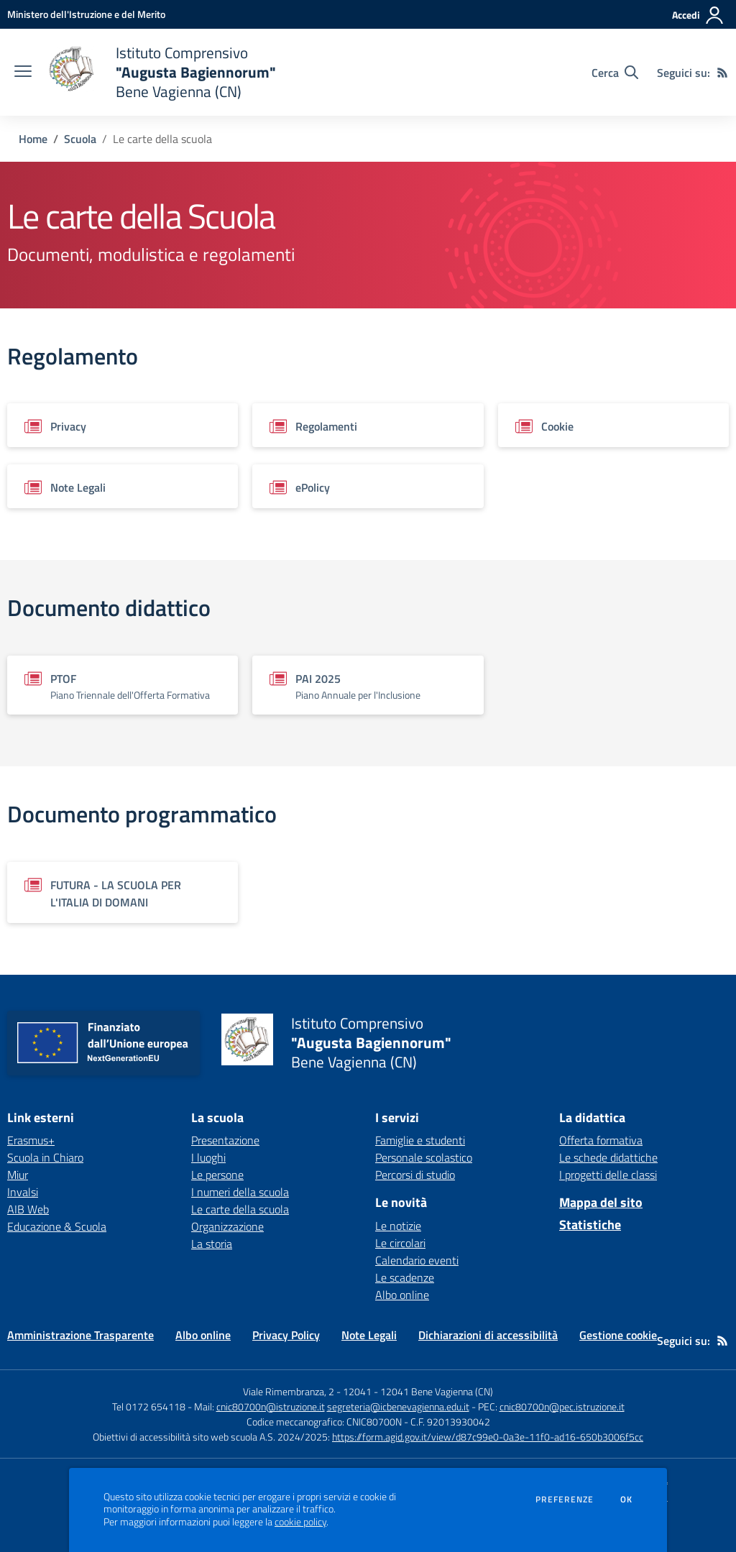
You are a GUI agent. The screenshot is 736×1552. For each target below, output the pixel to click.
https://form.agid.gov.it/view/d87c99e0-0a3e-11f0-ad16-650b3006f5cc (487, 1436)
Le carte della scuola (240, 1209)
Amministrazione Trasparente (80, 1335)
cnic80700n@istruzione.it (270, 1406)
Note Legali (369, 1335)
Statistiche (590, 1224)
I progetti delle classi (608, 1174)
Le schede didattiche (608, 1157)
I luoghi (208, 1157)
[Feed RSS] (722, 72)
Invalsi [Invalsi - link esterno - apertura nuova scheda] (22, 1191)
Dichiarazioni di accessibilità (488, 1335)
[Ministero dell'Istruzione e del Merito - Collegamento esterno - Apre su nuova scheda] (86, 14)
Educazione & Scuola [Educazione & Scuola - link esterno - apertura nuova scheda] (56, 1226)
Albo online (402, 1294)
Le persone (217, 1174)
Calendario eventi (417, 1260)
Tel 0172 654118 (148, 1406)
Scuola (80, 138)
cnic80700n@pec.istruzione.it (562, 1406)
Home (33, 138)
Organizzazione (227, 1226)
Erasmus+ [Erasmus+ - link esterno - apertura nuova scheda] (31, 1140)
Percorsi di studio (415, 1174)
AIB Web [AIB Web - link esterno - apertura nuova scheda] (28, 1209)
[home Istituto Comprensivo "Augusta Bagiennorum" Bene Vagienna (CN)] (161, 72)
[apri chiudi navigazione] (23, 72)
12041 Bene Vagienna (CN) (436, 1391)
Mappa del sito (601, 1202)
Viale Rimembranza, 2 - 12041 (307, 1391)
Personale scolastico (423, 1157)
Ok (626, 1499)
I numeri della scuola (240, 1191)
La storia (211, 1243)
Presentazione (225, 1140)
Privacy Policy (286, 1335)
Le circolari (400, 1243)
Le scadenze (404, 1277)
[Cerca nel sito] (615, 72)
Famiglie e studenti (420, 1140)
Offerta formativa (601, 1140)
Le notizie (398, 1225)
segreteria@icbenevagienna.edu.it (398, 1406)
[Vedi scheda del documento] (122, 425)
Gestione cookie (618, 1335)
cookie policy (300, 1522)
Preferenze (564, 1499)
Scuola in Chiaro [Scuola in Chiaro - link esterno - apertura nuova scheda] (45, 1157)
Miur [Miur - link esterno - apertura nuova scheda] (17, 1174)
